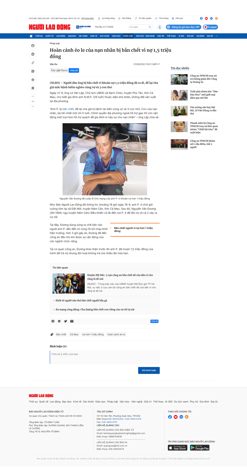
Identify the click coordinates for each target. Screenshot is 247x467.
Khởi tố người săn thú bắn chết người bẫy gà (81, 300)
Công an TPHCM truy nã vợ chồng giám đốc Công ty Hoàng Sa (203, 78)
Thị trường (161, 18)
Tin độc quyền (142, 18)
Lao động (61, 36)
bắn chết (68, 109)
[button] (33, 96)
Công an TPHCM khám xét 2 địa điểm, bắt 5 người (202, 144)
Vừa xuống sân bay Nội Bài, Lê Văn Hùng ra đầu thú (203, 110)
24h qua (177, 18)
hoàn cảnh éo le (116, 334)
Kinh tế (93, 36)
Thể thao (171, 36)
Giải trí (160, 36)
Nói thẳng (124, 18)
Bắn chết (61, 334)
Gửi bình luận (149, 370)
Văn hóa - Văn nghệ (145, 36)
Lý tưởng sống (106, 18)
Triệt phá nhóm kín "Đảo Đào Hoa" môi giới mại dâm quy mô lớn (204, 94)
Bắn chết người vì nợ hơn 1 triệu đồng (133, 230)
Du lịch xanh (181, 401)
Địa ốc (210, 36)
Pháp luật (128, 36)
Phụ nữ (190, 36)
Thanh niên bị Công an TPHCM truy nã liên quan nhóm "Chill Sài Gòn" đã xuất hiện (204, 128)
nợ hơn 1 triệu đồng (93, 334)
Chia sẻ (74, 70)
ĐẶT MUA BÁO (87, 18)
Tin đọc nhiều (180, 68)
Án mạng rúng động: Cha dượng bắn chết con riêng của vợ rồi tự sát (95, 309)
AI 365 (181, 36)
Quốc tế (49, 36)
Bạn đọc (72, 36)
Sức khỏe (104, 36)
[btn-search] (150, 27)
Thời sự (39, 36)
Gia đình (200, 36)
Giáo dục (116, 36)
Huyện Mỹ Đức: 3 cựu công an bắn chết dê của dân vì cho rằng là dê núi (120, 277)
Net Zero (83, 36)
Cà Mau (74, 334)
